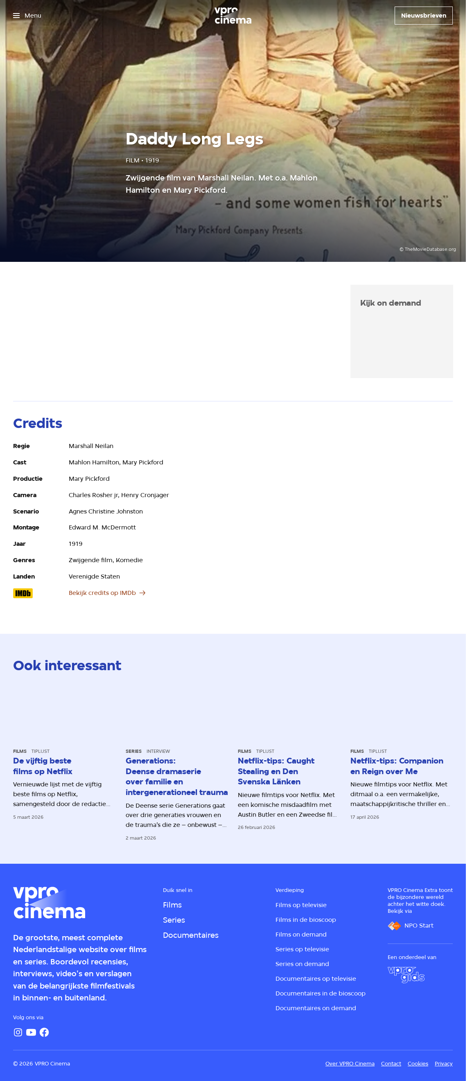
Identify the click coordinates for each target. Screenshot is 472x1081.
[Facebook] (44, 1032)
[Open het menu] (27, 16)
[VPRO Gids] (406, 975)
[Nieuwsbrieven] (424, 16)
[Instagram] (18, 1032)
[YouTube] (31, 1032)
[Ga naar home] (233, 15)
